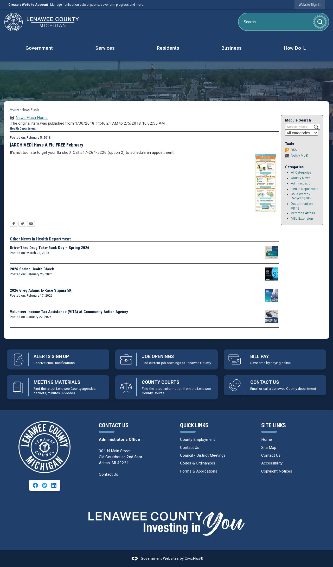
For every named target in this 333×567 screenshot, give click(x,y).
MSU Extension (302, 218)
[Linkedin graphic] (53, 485)
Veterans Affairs (303, 213)
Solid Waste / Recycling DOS (301, 196)
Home (14, 109)
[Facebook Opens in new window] (13, 224)
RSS (294, 150)
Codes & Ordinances (197, 463)
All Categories (301, 172)
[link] (309, 4)
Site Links (273, 425)
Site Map (268, 447)
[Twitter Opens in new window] (22, 224)
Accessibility (272, 463)
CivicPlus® (194, 558)
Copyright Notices (276, 471)
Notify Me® (299, 155)
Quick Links (194, 425)
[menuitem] (39, 48)
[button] (320, 22)
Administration (301, 183)
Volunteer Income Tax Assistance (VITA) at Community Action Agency (69, 311)
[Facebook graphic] (35, 485)
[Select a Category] (301, 133)
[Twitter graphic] (44, 485)
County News (300, 178)
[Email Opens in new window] (31, 224)
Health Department (304, 189)
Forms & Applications (198, 471)
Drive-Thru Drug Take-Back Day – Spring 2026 (49, 247)
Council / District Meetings (203, 455)
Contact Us (108, 474)
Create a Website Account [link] (28, 5)
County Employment (197, 439)
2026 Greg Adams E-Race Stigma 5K (40, 290)
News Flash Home (32, 117)
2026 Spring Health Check (32, 269)
